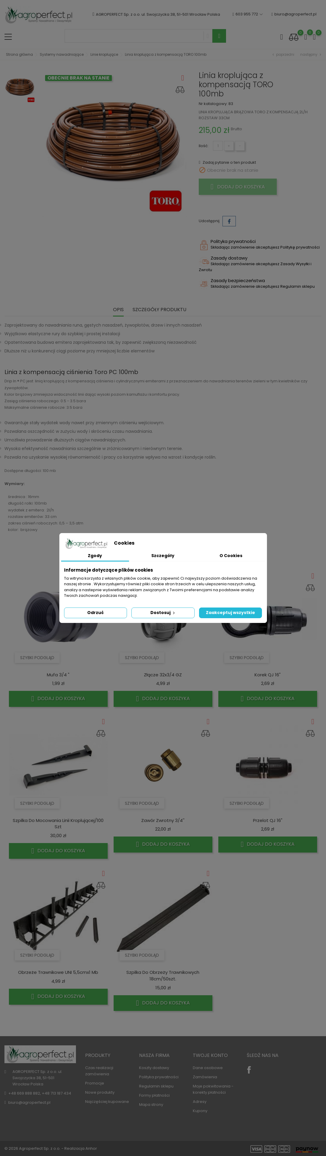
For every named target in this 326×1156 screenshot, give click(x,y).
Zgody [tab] (95, 556)
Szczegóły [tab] (162, 556)
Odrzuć (95, 613)
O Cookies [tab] (231, 556)
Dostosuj (163, 613)
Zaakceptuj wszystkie (230, 613)
